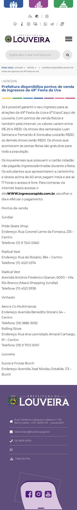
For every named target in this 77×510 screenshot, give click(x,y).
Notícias (30, 67)
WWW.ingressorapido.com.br (31, 193)
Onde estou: (8, 67)
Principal (19, 67)
